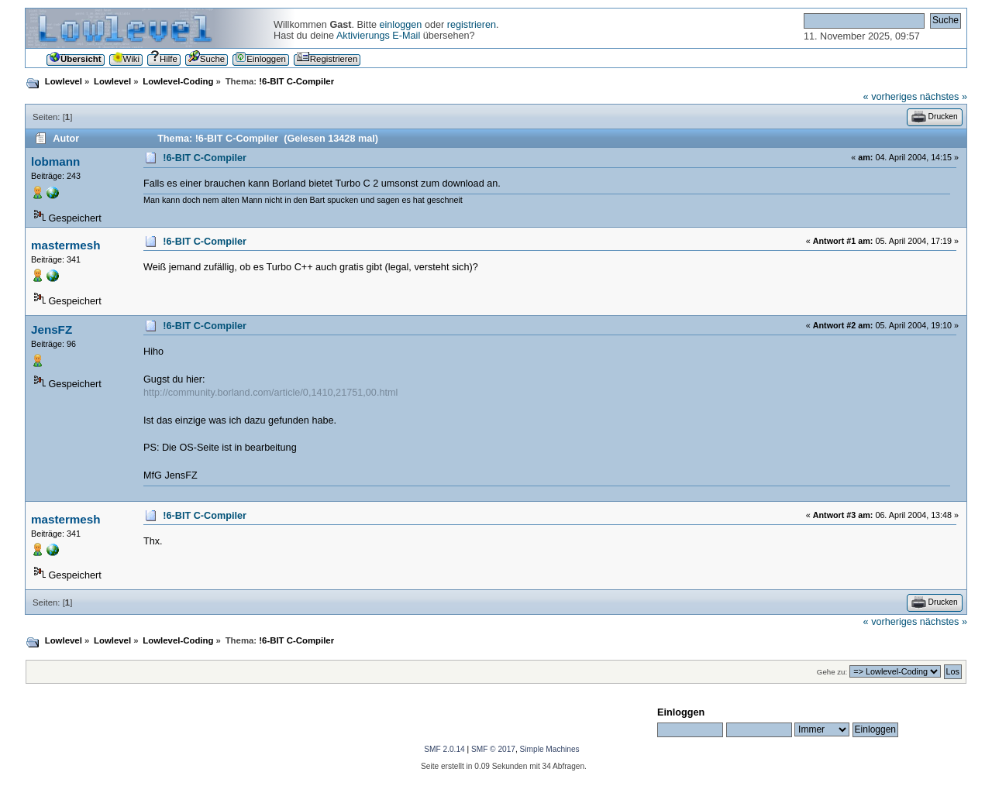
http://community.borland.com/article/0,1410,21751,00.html (270, 392)
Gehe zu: (832, 672)
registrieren (471, 24)
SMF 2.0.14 (444, 749)
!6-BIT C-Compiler (204, 158)
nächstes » (943, 96)
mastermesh (66, 245)
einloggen (400, 24)
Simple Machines (550, 749)
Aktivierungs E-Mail (378, 35)
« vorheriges (890, 96)
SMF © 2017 (493, 749)
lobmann (55, 161)
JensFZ (51, 329)
